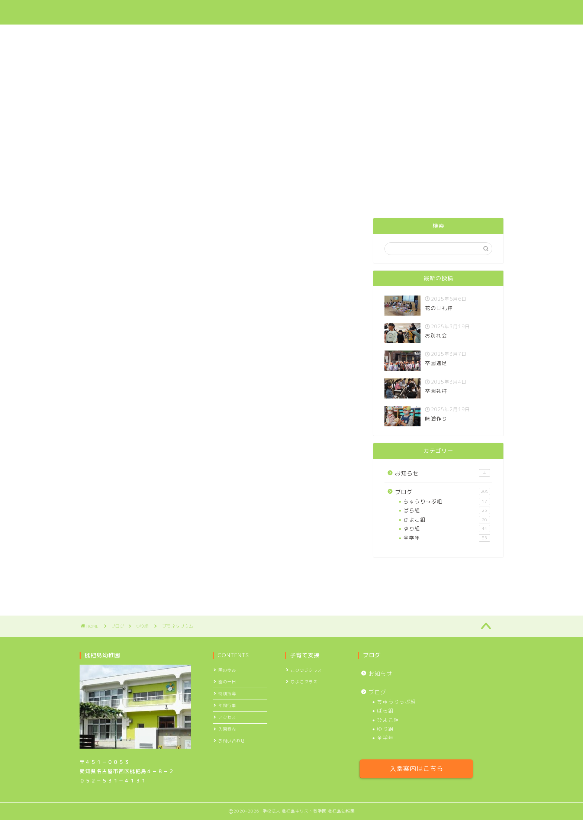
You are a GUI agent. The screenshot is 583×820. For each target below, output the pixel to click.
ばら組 (446, 510)
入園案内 (342, 11)
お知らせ (442, 473)
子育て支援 (298, 11)
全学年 (446, 538)
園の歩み (227, 670)
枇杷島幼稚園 (106, 12)
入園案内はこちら (416, 768)
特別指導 (227, 694)
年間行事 (227, 705)
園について (251, 11)
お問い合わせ (464, 11)
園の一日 (227, 682)
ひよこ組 (446, 519)
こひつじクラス (306, 670)
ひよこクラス (304, 682)
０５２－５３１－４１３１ (113, 780)
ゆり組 (89, 229)
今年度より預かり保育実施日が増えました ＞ (291, 150)
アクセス (418, 11)
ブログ (379, 11)
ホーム (210, 11)
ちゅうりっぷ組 (446, 501)
